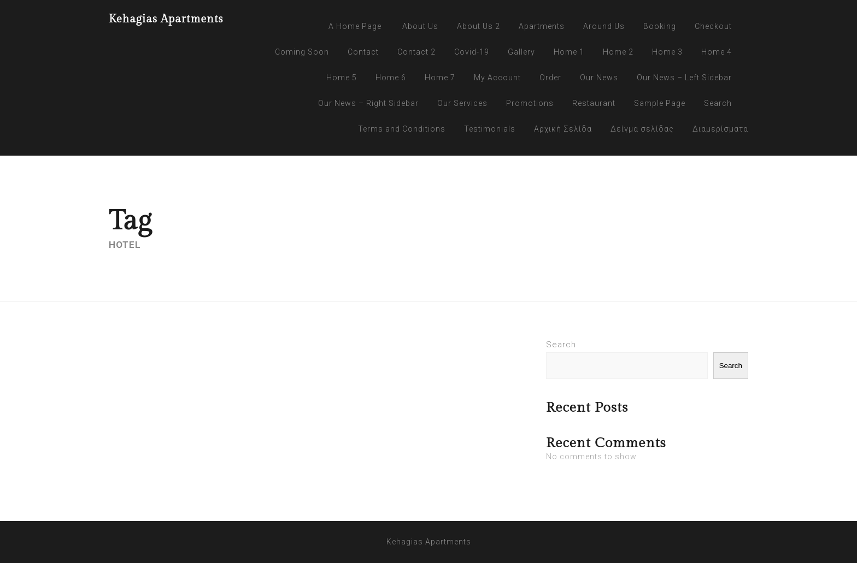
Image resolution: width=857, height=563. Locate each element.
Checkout (713, 26)
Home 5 (341, 77)
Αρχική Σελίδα (563, 129)
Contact (363, 52)
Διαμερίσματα (720, 129)
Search (718, 103)
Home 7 (440, 77)
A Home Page (354, 26)
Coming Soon (302, 52)
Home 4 (716, 52)
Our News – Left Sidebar (684, 77)
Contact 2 (416, 52)
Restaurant (593, 103)
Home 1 (569, 52)
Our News (599, 77)
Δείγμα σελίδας (642, 129)
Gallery (521, 52)
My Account (497, 77)
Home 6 (390, 77)
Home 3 (667, 52)
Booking (659, 26)
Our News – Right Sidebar (368, 103)
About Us (420, 26)
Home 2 (618, 52)
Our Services (462, 103)
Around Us (604, 26)
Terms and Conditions (401, 129)
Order (550, 77)
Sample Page (659, 103)
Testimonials (489, 129)
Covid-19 (471, 52)
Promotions (530, 103)
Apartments (542, 26)
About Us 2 (478, 26)
